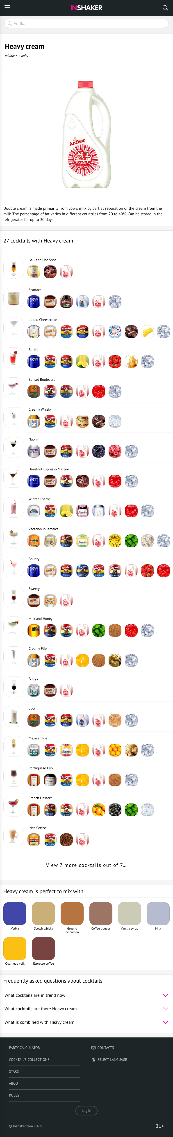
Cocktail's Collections (29, 1059)
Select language (109, 1059)
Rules (14, 1095)
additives (11, 55)
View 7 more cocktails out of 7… (86, 865)
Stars (14, 1071)
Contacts (102, 1048)
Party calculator (24, 1048)
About (14, 1083)
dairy (24, 55)
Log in (86, 1110)
